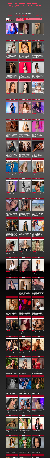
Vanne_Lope (34, 290)
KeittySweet (34, 359)
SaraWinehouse (34, 187)
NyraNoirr (8, 170)
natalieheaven (21, 49)
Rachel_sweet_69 (22, 342)
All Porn (41, 15)
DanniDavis (8, 32)
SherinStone (21, 83)
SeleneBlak (34, 411)
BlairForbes (8, 273)
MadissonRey (8, 187)
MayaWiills (21, 66)
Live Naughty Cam (25, 15)
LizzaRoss (8, 428)
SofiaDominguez (35, 221)
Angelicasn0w (8, 49)
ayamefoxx (21, 411)
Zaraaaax (33, 32)
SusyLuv (7, 359)
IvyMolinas (8, 118)
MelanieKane (8, 101)
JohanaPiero (21, 135)
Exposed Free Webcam (17, 15)
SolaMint (7, 152)
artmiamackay (21, 428)
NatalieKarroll (34, 152)
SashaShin (34, 49)
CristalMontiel (8, 204)
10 (40, 18)
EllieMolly (20, 359)
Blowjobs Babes (10, 15)
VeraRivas (8, 83)
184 (21, 20)
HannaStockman (35, 273)
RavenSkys (21, 273)
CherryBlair (8, 290)
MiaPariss (33, 83)
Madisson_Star (21, 204)
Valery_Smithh (34, 118)
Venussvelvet (34, 204)
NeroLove (20, 221)
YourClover (21, 152)
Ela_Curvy (8, 342)
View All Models (19, 18)
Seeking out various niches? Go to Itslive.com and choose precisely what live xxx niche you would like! (25, 446)
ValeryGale (8, 135)
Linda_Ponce (8, 411)
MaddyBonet (21, 101)
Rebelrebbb (21, 32)
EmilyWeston (34, 135)
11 (16, 20)
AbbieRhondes (34, 101)
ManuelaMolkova (22, 118)
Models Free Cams (36, 15)
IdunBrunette (21, 290)
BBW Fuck (30, 15)
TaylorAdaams (34, 342)
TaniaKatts (8, 66)
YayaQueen (8, 221)
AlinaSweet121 (34, 428)
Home (8, 18)
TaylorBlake (34, 66)
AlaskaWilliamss (22, 170)
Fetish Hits (28, 456)
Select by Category (10, 20)
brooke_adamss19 (22, 187)
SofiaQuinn (34, 170)
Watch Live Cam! (12, 38)
